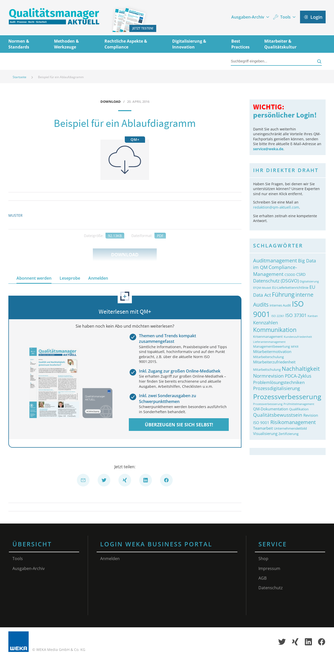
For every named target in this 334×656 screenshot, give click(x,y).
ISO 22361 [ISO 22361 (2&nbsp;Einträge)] (277, 316)
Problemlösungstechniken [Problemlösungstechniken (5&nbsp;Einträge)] (279, 382)
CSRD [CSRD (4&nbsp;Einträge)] (301, 274)
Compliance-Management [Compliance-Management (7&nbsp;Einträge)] (275, 270)
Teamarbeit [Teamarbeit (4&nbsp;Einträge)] (263, 428)
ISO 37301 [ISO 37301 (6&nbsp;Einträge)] (296, 315)
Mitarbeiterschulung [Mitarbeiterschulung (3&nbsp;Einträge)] (268, 357)
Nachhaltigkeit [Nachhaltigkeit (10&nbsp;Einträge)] (301, 368)
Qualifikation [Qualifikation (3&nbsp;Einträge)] (299, 409)
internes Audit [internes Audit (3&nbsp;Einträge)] (280, 305)
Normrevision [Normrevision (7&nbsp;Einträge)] (268, 375)
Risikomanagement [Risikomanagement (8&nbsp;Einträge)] (293, 422)
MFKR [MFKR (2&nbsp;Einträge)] (294, 346)
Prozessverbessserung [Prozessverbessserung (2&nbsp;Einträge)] (268, 404)
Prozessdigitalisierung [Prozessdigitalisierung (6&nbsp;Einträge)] (276, 388)
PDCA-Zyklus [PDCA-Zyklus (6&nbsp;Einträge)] (298, 376)
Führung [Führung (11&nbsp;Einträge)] (283, 294)
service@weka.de (268, 148)
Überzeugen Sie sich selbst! (179, 425)
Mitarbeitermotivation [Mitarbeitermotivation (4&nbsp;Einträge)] (272, 351)
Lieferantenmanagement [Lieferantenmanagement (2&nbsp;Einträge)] (269, 342)
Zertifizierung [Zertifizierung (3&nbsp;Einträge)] (288, 433)
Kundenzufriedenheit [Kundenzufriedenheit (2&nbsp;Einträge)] (298, 337)
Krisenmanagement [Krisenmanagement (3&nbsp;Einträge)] (268, 336)
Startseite (19, 77)
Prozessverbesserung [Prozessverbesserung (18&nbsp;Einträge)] (287, 396)
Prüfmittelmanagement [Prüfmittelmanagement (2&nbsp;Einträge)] (299, 404)
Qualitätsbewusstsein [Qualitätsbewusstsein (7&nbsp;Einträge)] (277, 414)
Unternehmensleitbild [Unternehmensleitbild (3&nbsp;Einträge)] (290, 428)
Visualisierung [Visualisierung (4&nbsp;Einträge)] (265, 433)
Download (124, 254)
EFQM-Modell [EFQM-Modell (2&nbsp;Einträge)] (262, 288)
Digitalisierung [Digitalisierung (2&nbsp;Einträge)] (309, 281)
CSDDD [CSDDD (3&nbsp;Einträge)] (290, 274)
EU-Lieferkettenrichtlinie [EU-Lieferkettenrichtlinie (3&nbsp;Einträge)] (290, 287)
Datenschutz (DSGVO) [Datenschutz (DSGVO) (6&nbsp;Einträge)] (276, 281)
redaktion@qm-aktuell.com (276, 207)
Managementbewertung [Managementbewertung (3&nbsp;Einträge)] (271, 346)
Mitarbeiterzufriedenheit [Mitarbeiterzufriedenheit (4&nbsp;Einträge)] (274, 361)
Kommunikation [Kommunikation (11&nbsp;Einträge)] (274, 330)
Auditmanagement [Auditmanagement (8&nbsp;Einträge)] (275, 260)
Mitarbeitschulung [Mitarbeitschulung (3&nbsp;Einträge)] (267, 369)
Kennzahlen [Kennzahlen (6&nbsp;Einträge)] (265, 322)
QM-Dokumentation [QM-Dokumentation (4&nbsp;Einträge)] (270, 408)
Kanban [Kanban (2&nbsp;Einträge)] (313, 316)
